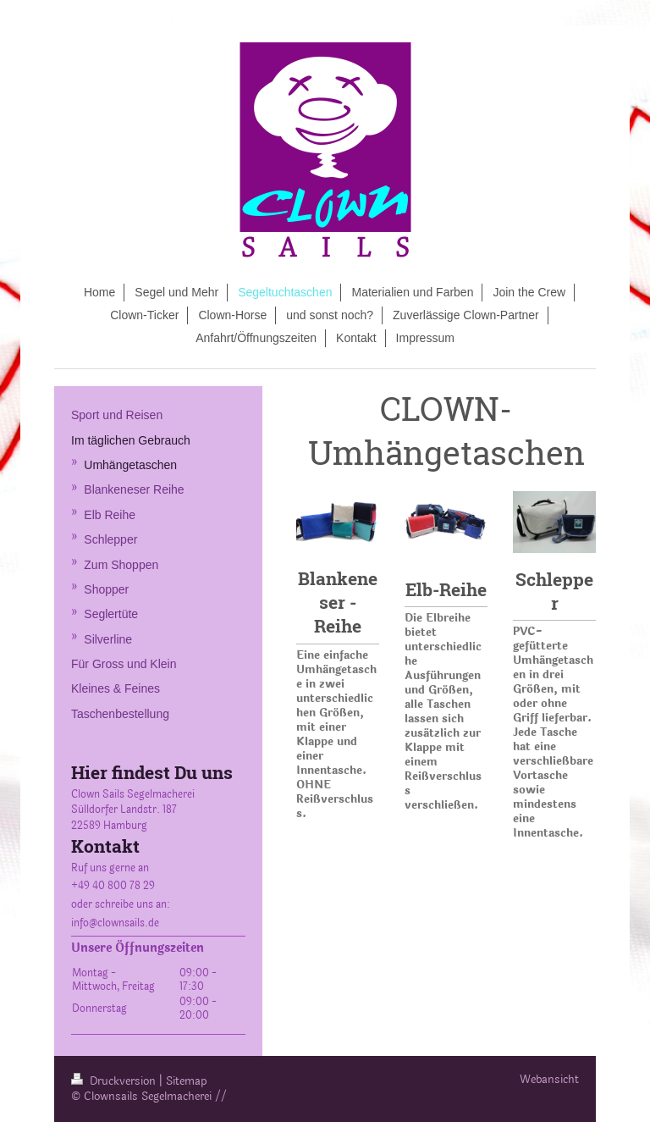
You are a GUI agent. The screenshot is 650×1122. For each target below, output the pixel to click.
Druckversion (115, 1081)
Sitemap (186, 1081)
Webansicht (549, 1079)
